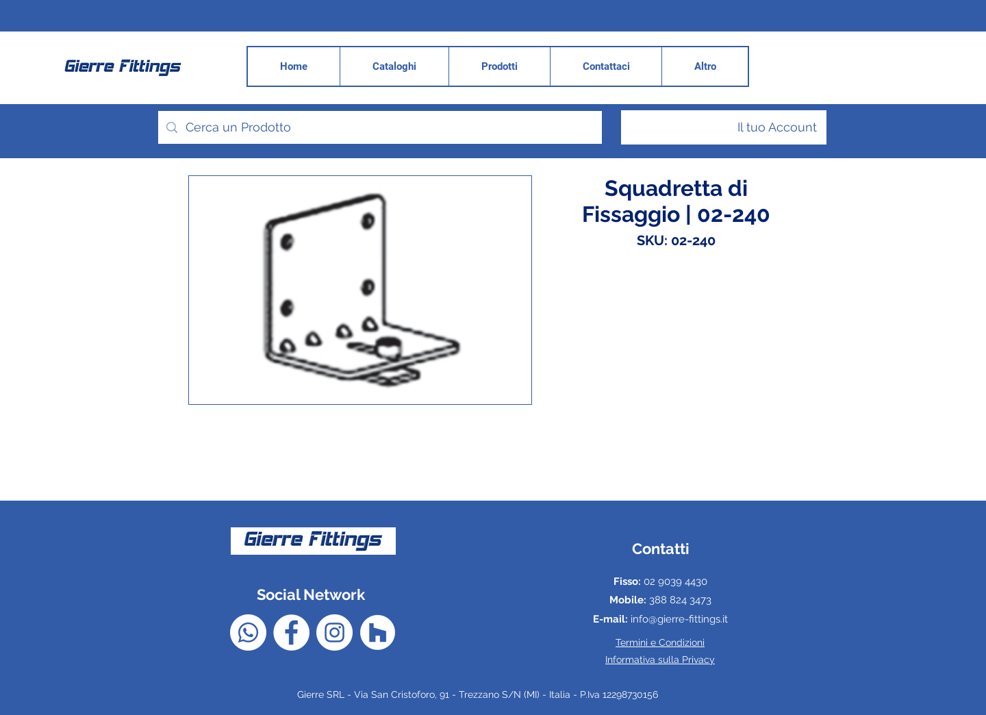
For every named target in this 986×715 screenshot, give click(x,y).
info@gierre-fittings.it (679, 619)
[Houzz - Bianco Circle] (377, 632)
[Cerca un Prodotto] (379, 127)
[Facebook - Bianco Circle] (291, 632)
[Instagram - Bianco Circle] (334, 632)
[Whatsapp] (248, 632)
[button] (704, 66)
